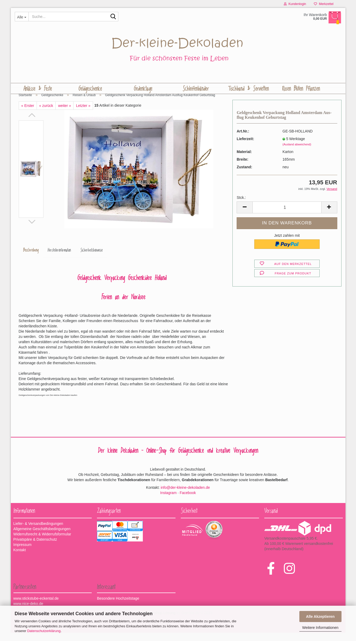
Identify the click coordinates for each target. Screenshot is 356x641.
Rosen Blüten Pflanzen (301, 89)
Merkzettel (323, 4)
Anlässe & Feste (37, 89)
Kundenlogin (295, 4)
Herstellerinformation (59, 258)
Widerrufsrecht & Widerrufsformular (42, 542)
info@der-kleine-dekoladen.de (185, 496)
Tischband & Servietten (248, 89)
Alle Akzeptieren (320, 616)
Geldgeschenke (90, 89)
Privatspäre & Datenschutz (35, 548)
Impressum (22, 553)
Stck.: (241, 206)
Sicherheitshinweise (92, 258)
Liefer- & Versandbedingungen (38, 532)
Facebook (188, 501)
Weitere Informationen (320, 627)
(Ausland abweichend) (296, 152)
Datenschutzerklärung (43, 631)
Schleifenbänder (196, 89)
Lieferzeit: (245, 147)
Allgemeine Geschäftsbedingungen (42, 537)
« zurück (46, 114)
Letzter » (83, 114)
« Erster (27, 114)
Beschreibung (31, 258)
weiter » (64, 114)
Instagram (168, 501)
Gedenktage (143, 89)
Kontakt (19, 558)
